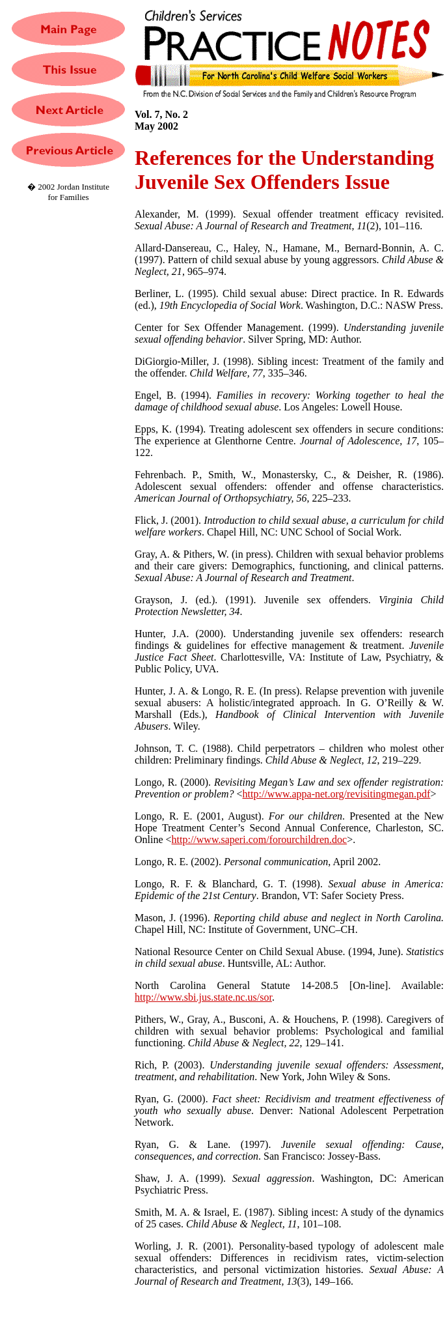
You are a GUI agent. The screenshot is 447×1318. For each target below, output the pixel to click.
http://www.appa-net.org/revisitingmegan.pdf (337, 793)
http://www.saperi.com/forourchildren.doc (259, 839)
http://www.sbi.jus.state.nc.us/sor (203, 997)
